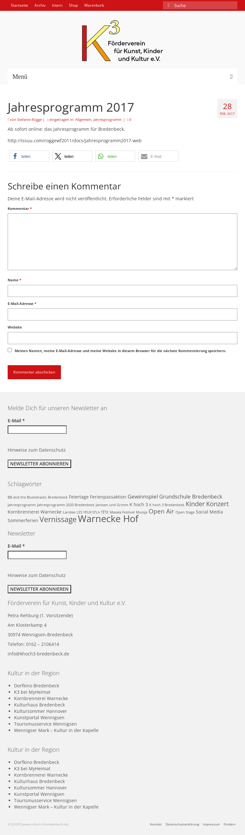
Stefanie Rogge (29, 119)
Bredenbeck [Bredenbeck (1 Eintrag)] (58, 497)
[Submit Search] (168, 5)
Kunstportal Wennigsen (39, 717)
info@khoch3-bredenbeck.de (38, 654)
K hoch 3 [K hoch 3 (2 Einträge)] (139, 504)
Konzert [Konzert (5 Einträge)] (217, 503)
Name (14, 279)
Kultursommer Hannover (40, 711)
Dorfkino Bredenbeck (36, 686)
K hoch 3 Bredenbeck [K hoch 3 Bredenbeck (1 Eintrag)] (166, 505)
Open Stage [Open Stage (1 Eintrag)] (185, 512)
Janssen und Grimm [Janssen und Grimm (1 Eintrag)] (112, 505)
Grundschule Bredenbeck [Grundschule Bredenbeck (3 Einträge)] (190, 496)
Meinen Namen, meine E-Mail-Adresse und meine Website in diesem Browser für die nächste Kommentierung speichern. (120, 350)
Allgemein (83, 119)
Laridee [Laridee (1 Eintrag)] (69, 512)
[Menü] (122, 77)
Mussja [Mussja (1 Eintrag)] (141, 512)
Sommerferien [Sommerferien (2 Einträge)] (23, 520)
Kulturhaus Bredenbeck (39, 705)
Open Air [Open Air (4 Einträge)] (161, 511)
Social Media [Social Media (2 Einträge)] (209, 512)
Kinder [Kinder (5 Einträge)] (195, 503)
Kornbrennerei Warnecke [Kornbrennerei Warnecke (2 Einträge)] (35, 512)
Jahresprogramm (107, 119)
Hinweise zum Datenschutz (37, 450)
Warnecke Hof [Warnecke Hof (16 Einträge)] (108, 518)
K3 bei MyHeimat (32, 692)
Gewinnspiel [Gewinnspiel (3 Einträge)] (143, 496)
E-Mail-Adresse (22, 303)
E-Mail (16, 421)
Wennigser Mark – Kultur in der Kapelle (56, 730)
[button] (29, 156)
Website (15, 327)
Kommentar (20, 208)
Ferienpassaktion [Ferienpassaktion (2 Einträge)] (108, 497)
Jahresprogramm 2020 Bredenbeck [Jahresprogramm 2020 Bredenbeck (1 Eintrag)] (65, 505)
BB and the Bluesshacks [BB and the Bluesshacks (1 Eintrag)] (27, 497)
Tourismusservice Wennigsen (45, 724)
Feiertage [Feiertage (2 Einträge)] (79, 497)
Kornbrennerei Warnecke (41, 698)
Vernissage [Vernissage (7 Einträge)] (58, 519)
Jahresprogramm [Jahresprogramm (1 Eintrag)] (22, 505)
